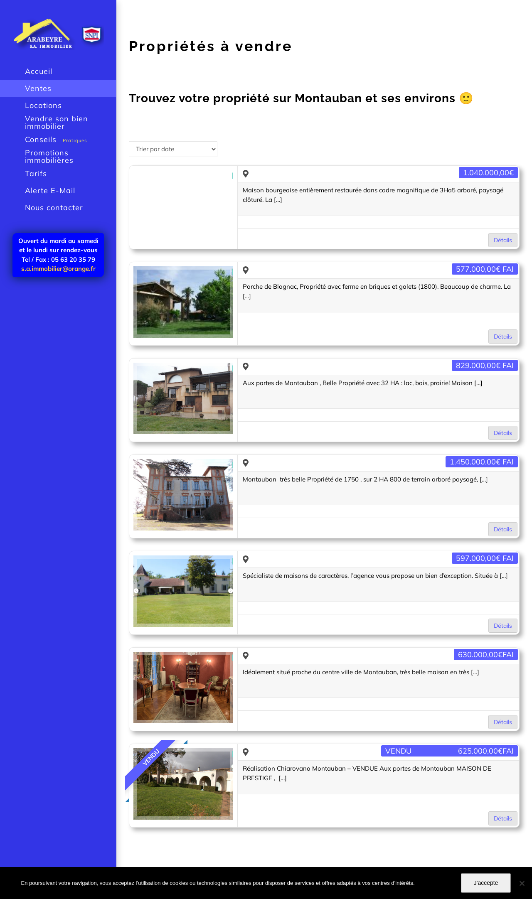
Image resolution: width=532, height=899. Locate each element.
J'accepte (486, 882)
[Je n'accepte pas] (521, 883)
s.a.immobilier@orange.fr (58, 269)
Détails (503, 240)
